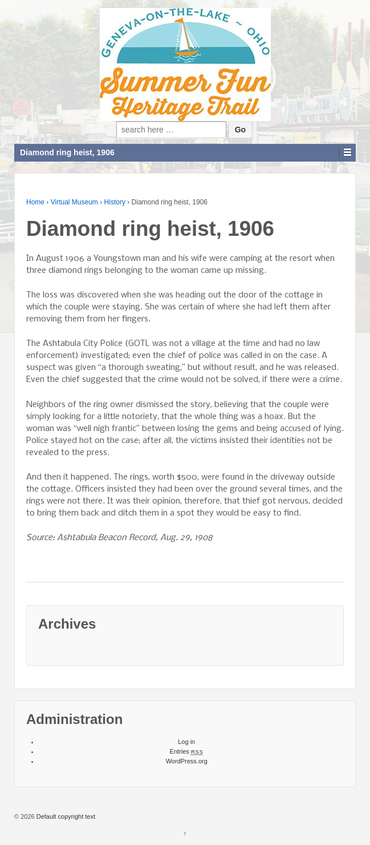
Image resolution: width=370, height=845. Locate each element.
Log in (186, 741)
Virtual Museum (74, 202)
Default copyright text (65, 816)
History (114, 202)
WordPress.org (187, 761)
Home (35, 202)
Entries (187, 751)
